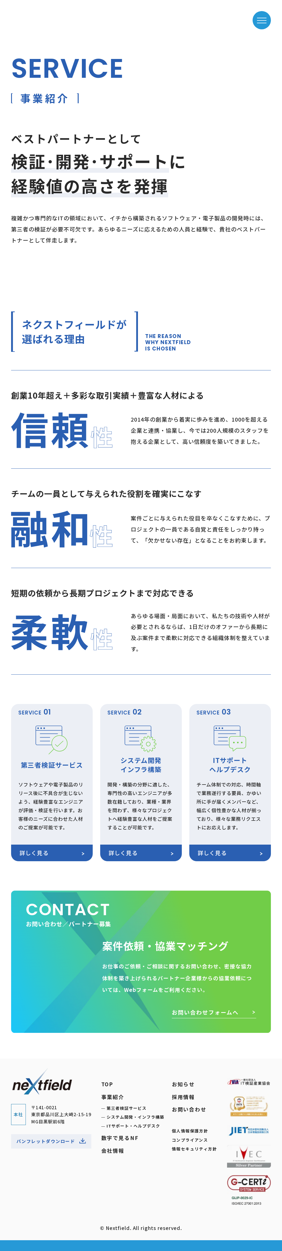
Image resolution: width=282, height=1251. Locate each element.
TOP (107, 1084)
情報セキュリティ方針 (194, 1149)
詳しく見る (51, 852)
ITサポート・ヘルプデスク (133, 1126)
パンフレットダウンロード (51, 1141)
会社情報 (112, 1150)
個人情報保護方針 (190, 1131)
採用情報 (183, 1096)
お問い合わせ (189, 1109)
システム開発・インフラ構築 (135, 1117)
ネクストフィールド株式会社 (42, 17)
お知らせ (183, 1084)
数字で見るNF (120, 1137)
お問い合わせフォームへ (214, 1018)
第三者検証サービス (127, 1108)
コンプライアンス (190, 1140)
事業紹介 (112, 1096)
